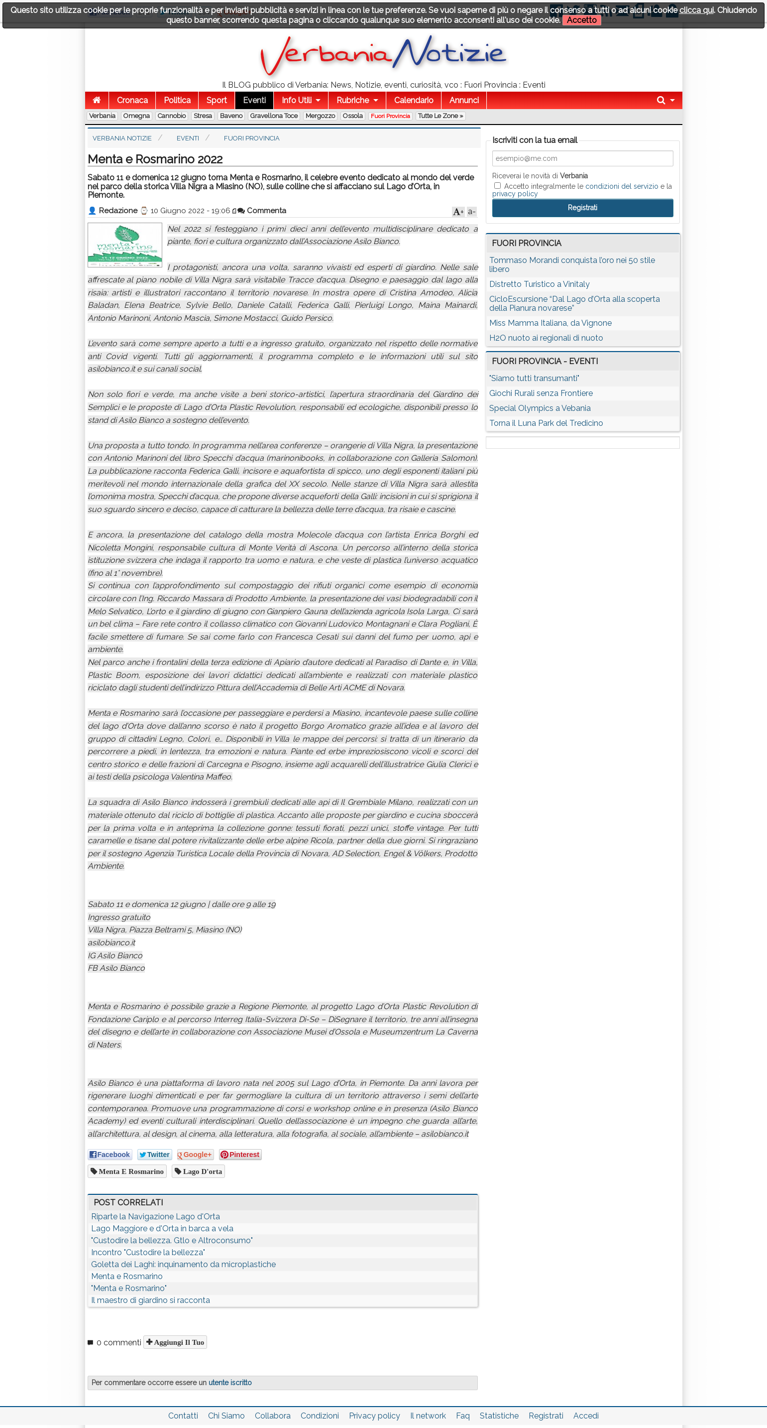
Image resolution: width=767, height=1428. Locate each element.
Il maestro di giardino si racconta (150, 1300)
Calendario (414, 100)
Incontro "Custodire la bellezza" (148, 1252)
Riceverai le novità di (540, 175)
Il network (428, 1416)
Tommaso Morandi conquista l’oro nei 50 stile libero (572, 265)
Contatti (183, 1416)
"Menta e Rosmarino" (129, 1288)
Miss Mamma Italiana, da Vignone (550, 323)
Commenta (261, 210)
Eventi (254, 100)
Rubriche (352, 100)
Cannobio (172, 116)
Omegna (136, 116)
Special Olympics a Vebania (540, 408)
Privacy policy (374, 1416)
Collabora (273, 1416)
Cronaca (132, 100)
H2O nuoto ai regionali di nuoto (546, 338)
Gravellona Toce (274, 116)
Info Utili (297, 100)
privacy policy (515, 194)
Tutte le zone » (440, 116)
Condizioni (320, 1416)
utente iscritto (230, 1383)
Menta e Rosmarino (130, 1171)
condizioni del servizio (621, 186)
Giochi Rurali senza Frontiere (541, 393)
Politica (177, 100)
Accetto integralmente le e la (582, 189)
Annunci (464, 100)
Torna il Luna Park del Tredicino (546, 423)
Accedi (586, 1416)
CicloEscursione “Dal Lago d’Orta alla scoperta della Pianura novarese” (574, 303)
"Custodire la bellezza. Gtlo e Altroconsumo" (172, 1240)
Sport (217, 100)
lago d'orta (201, 1171)
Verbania (102, 116)
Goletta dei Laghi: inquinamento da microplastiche (183, 1264)
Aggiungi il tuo (178, 1342)
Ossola (353, 116)
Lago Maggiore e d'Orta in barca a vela (162, 1228)
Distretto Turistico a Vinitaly (539, 284)
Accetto (582, 20)
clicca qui (696, 10)
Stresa (203, 116)
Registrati (546, 1416)
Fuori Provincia (390, 116)
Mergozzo (320, 116)
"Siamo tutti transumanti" (534, 378)
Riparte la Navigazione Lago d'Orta (155, 1216)
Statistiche (499, 1416)
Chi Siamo (226, 1416)
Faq (463, 1416)
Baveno (231, 116)
